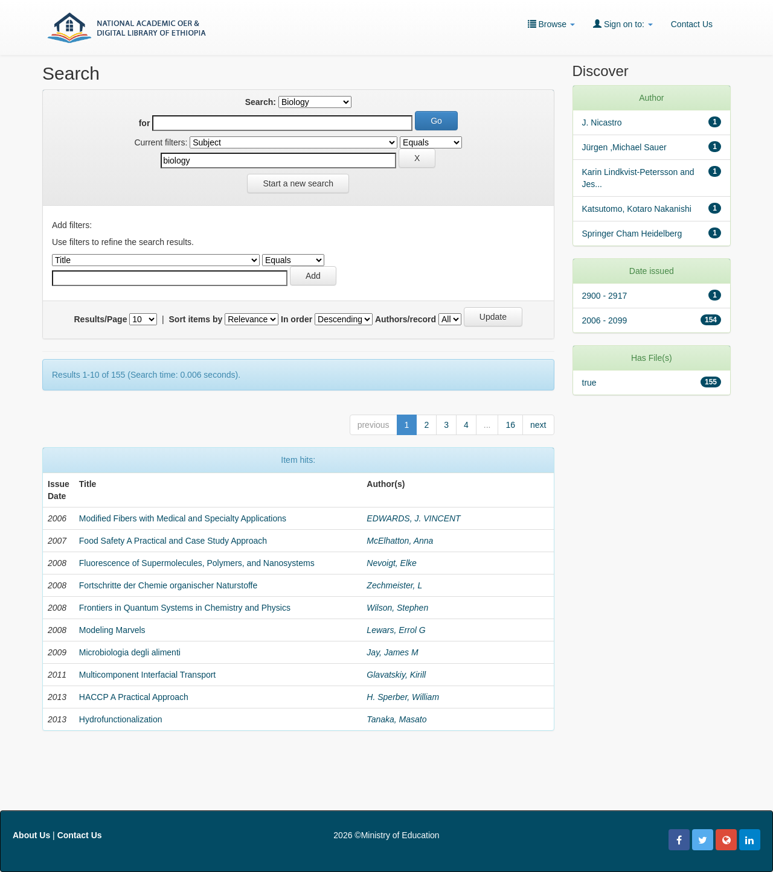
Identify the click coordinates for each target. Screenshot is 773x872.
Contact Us (692, 24)
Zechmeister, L (394, 585)
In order (296, 319)
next (538, 425)
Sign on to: (623, 24)
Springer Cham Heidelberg (632, 233)
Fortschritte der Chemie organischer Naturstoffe (168, 585)
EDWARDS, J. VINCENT (413, 518)
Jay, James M (392, 652)
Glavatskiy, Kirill (396, 674)
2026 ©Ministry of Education (386, 835)
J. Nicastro (602, 122)
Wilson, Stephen (397, 608)
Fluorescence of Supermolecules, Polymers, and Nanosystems (197, 563)
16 (510, 425)
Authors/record (405, 319)
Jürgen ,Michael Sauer (624, 147)
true (589, 382)
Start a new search (298, 183)
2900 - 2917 (604, 296)
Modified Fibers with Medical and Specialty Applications (182, 518)
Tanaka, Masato (396, 719)
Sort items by (196, 319)
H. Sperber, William (403, 697)
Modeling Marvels (112, 630)
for (144, 123)
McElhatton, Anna (400, 541)
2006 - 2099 (604, 320)
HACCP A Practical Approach (133, 697)
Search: (260, 102)
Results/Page (100, 319)
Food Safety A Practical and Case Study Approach (173, 541)
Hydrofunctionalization (120, 719)
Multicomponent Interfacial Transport (147, 674)
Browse (551, 24)
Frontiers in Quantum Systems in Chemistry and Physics (184, 608)
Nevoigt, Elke (391, 563)
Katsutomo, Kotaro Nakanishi (636, 209)
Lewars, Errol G (396, 630)
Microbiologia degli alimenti (130, 652)
